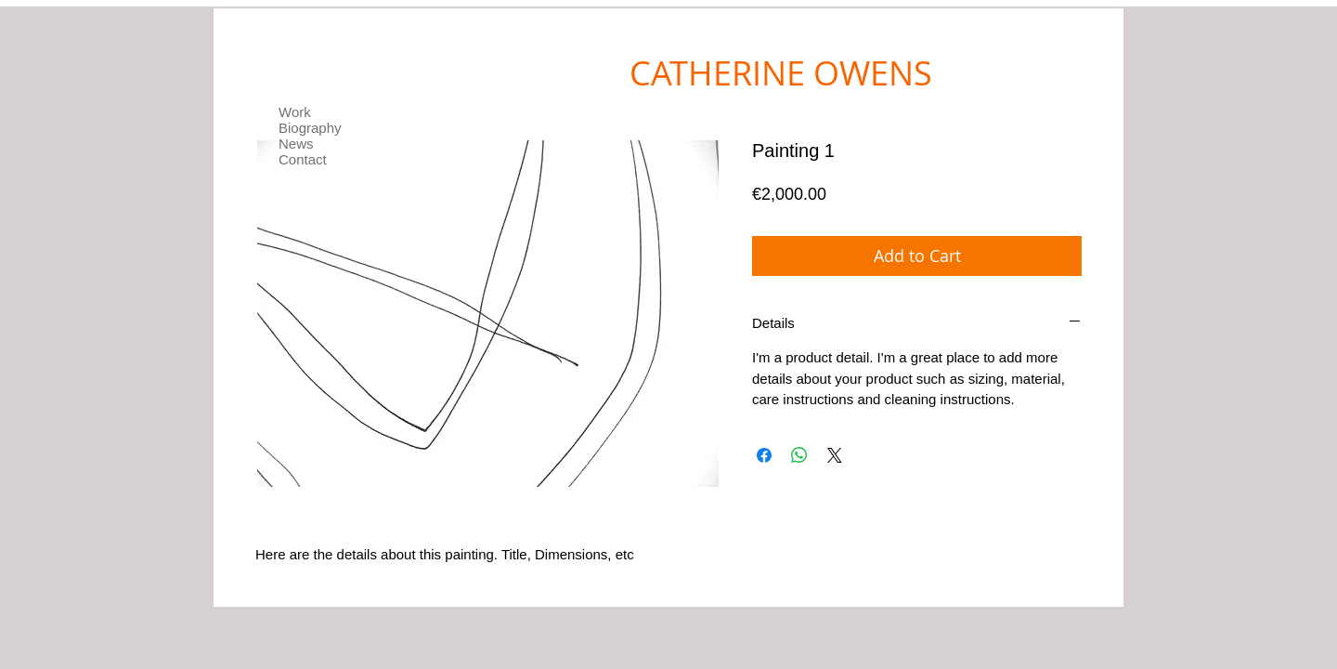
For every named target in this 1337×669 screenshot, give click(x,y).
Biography (310, 128)
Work (295, 112)
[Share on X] (835, 455)
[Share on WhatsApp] (799, 455)
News (296, 143)
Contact (303, 159)
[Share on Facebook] (764, 455)
